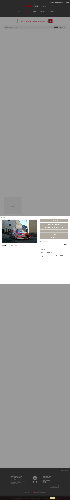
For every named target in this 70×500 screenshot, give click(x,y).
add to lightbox (54, 224)
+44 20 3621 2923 (13, 245)
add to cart (54, 221)
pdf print (54, 234)
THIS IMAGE (14, 244)
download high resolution (54, 231)
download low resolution (54, 227)
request (54, 237)
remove (52, 498)
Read (37, 498)
